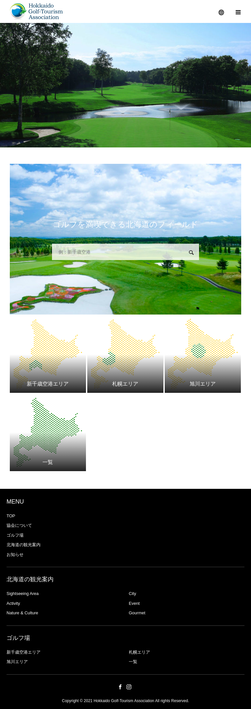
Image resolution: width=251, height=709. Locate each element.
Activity (13, 603)
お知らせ (15, 554)
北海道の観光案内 (24, 544)
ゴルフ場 (15, 535)
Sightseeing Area (23, 593)
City (132, 593)
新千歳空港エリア (24, 652)
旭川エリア (17, 661)
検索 (191, 253)
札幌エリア (139, 652)
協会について (19, 525)
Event (134, 603)
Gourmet (137, 612)
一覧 (133, 661)
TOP (11, 515)
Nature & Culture (22, 612)
